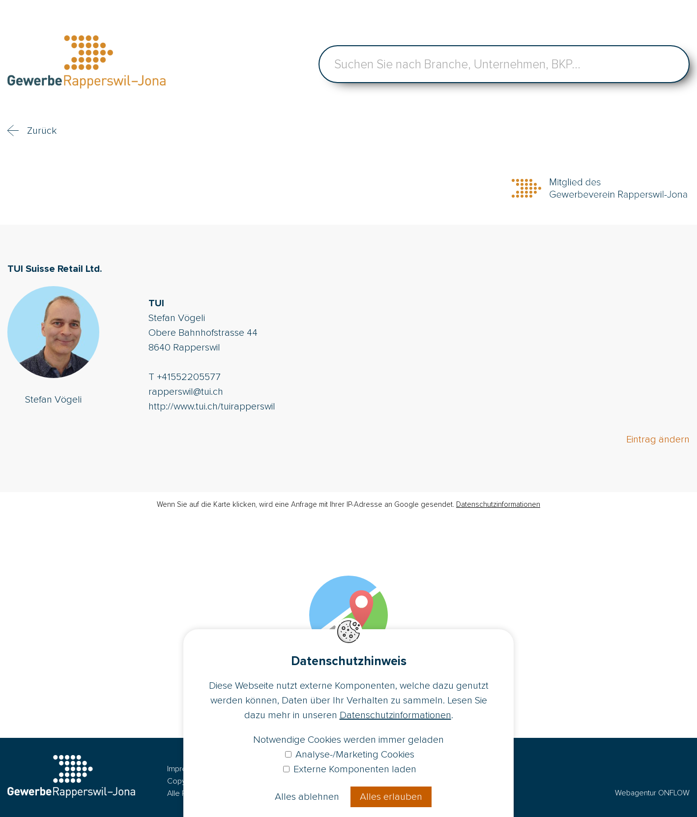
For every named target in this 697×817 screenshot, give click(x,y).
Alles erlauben (391, 797)
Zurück (42, 131)
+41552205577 (189, 377)
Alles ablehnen (307, 797)
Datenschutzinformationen (498, 504)
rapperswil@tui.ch (185, 392)
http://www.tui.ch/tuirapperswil (211, 406)
